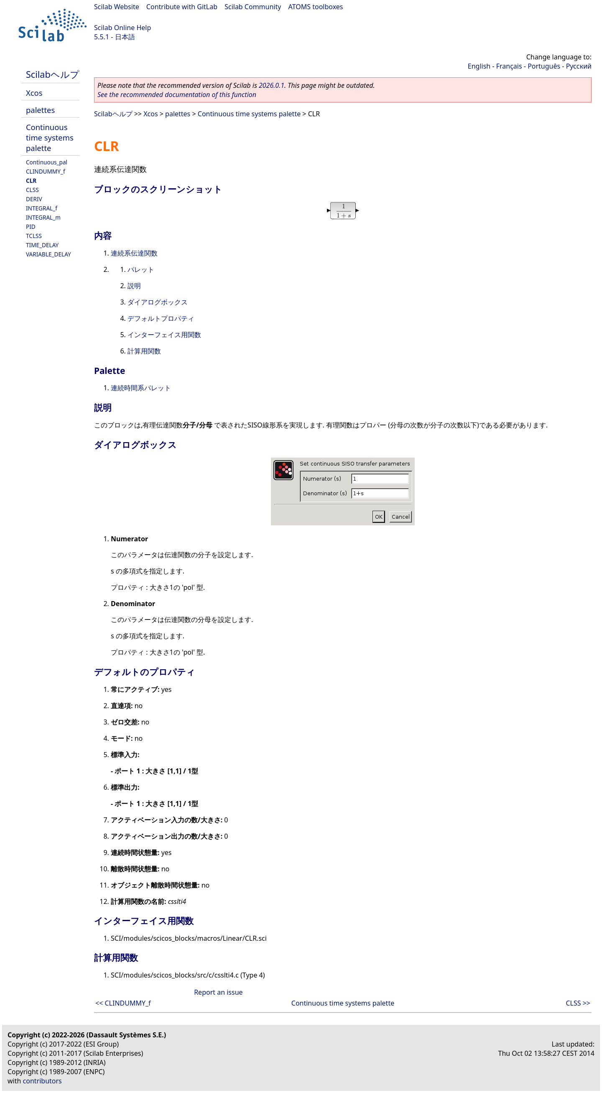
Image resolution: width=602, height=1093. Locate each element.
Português (544, 66)
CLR (31, 180)
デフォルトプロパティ (161, 318)
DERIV (34, 199)
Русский (579, 66)
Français (509, 66)
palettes (40, 110)
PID (31, 226)
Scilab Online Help (122, 27)
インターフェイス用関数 (164, 334)
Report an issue (218, 992)
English (479, 66)
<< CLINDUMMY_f (123, 1003)
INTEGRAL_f (41, 208)
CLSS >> (578, 1003)
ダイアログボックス (158, 302)
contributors (42, 1080)
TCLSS (34, 236)
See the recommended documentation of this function (176, 94)
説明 (134, 285)
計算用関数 (144, 351)
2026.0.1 (271, 85)
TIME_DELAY (42, 245)
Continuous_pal (46, 162)
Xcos (34, 92)
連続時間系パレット (141, 387)
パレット (141, 269)
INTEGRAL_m (43, 217)
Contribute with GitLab (181, 6)
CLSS (32, 190)
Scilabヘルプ (52, 74)
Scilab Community (252, 6)
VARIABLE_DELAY (48, 254)
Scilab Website (116, 6)
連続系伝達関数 (134, 253)
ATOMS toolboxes (315, 6)
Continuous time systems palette (50, 137)
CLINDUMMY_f (45, 171)
